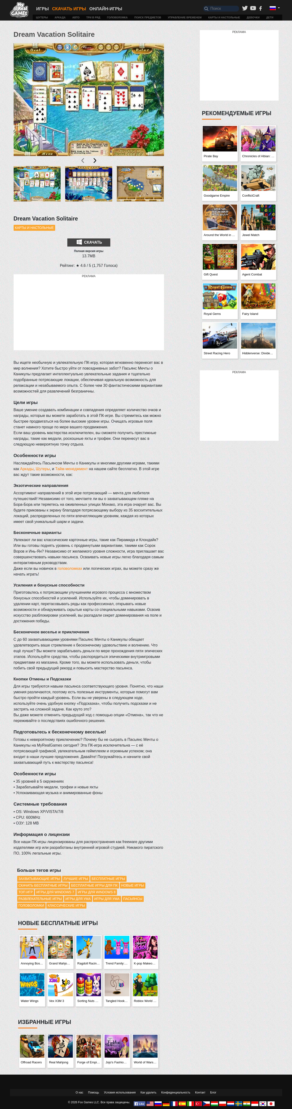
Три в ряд (93, 17)
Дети (269, 17)
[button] (37, 188)
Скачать (89, 242)
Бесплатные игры (108, 879)
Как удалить (148, 1092)
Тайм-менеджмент (71, 469)
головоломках (70, 568)
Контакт (200, 1092)
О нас (79, 1092)
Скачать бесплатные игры (43, 885)
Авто (76, 17)
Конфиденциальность (175, 1092)
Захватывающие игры (39, 879)
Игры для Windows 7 (55, 892)
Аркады (27, 469)
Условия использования (120, 1092)
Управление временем (185, 17)
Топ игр (26, 892)
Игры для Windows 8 (97, 892)
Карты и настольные (224, 17)
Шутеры (42, 17)
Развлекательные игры (40, 899)
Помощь (93, 1092)
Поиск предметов (147, 17)
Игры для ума (78, 899)
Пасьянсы (133, 899)
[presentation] (83, 160)
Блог (213, 1092)
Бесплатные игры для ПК (94, 885)
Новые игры (132, 885)
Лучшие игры (76, 879)
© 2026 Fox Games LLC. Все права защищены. (99, 1102)
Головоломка (117, 17)
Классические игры (66, 905)
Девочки (253, 17)
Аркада (60, 17)
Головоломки (31, 905)
